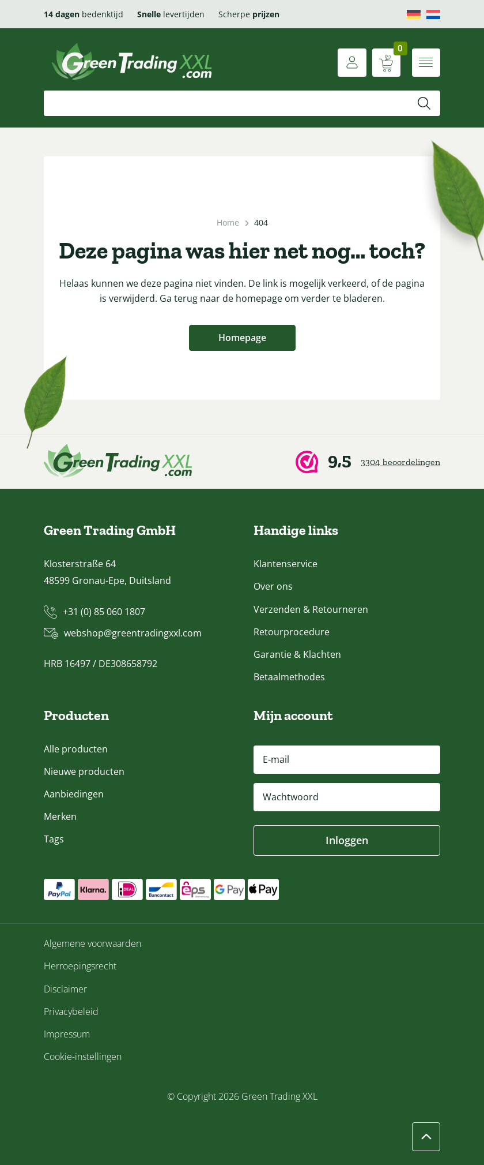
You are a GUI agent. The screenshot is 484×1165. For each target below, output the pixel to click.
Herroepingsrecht (80, 966)
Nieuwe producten (84, 771)
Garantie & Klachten (297, 654)
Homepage (242, 338)
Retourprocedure (292, 631)
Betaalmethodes (289, 676)
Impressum (67, 1034)
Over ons (273, 586)
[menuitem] (414, 14)
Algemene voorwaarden (92, 944)
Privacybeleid (71, 1011)
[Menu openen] (425, 62)
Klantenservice (285, 564)
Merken (60, 816)
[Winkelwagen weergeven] (385, 62)
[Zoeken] (424, 103)
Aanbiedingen (74, 794)
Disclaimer (65, 989)
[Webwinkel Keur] (368, 462)
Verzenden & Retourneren (311, 609)
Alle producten (76, 749)
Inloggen (347, 840)
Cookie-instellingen (83, 1056)
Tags (54, 839)
